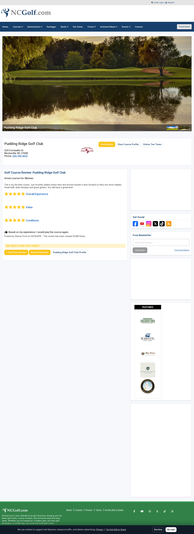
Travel (91, 26)
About (69, 510)
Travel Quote (184, 26)
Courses (18, 26)
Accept (171, 529)
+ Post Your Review (16, 252)
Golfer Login (159, 2)
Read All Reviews (40, 252)
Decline (158, 529)
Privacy (89, 510)
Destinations (34, 26)
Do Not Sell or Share (114, 510)
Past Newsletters (181, 250)
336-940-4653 (20, 156)
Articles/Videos (108, 26)
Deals (64, 26)
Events (126, 26)
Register (171, 2)
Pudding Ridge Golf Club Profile (69, 252)
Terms (99, 510)
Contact (78, 510)
